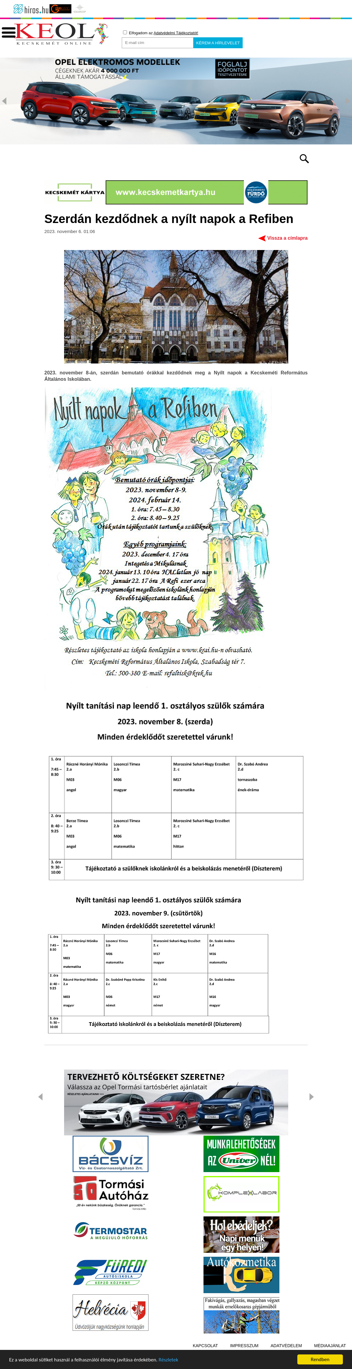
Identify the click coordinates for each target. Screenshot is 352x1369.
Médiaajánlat (330, 1345)
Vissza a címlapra (287, 238)
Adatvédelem (286, 1345)
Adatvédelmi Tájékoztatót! (176, 33)
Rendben (320, 1359)
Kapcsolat (205, 1345)
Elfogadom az (160, 32)
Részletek (168, 1360)
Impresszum (244, 1345)
